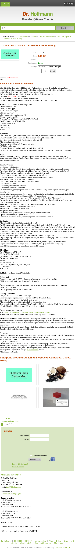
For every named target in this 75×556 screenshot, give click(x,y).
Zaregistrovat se (18, 467)
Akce (51, 541)
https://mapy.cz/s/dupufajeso (11, 494)
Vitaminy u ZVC (25, 543)
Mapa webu (58, 543)
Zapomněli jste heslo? (20, 464)
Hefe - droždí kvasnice (43, 543)
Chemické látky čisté (46, 37)
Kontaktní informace (10, 421)
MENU (5, 4)
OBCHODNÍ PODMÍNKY (23, 541)
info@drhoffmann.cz (13, 487)
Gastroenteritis (32, 350)
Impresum (6, 418)
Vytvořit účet (8, 424)
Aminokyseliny (40, 541)
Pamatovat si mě (40, 456)
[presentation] (32, 447)
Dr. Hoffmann (23, 37)
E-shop (33, 37)
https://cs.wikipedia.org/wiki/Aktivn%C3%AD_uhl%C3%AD (27, 312)
